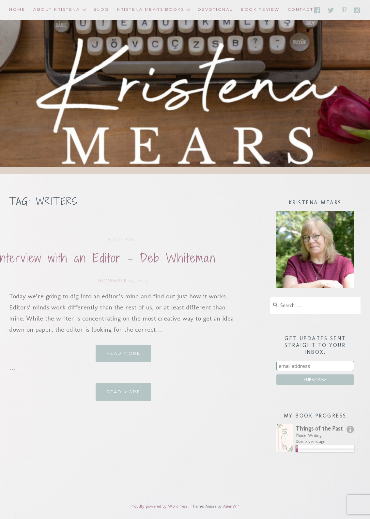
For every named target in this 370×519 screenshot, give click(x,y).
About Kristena (56, 9)
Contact (301, 9)
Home (17, 9)
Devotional (215, 9)
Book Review (260, 9)
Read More (129, 355)
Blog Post (123, 240)
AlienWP (231, 506)
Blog (101, 9)
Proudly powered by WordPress (159, 506)
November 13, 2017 (123, 280)
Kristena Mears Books (150, 9)
